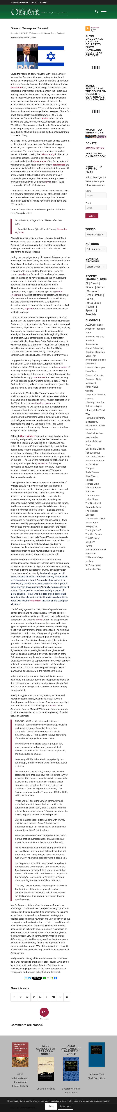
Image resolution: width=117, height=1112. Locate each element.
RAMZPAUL (91, 476)
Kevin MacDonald (28, 37)
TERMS (34, 2)
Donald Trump (50, 33)
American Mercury (94, 336)
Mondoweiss (91, 437)
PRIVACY (44, 2)
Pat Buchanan (92, 452)
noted (45, 118)
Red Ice (89, 479)
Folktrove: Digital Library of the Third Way (95, 410)
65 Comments (35, 33)
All (87, 283)
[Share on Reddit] (60, 997)
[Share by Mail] (67, 997)
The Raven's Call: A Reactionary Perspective (95, 522)
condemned (59, 164)
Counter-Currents (94, 375)
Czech (95, 283)
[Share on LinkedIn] (40, 997)
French (101, 287)
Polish (89, 298)
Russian (90, 306)
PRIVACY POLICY (94, 460)
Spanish (90, 310)
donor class (39, 161)
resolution (16, 87)
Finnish (89, 287)
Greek (89, 295)
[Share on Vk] (53, 997)
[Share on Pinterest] (34, 997)
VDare (88, 545)
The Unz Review (93, 534)
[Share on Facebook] (14, 997)
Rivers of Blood (93, 487)
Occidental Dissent (95, 448)
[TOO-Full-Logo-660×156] (40, 11)
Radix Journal (92, 472)
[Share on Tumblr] (47, 997)
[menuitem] (20, 2)
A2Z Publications (94, 324)
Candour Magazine (95, 352)
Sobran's (89, 491)
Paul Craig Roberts (95, 456)
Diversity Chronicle (95, 402)
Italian (99, 295)
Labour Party (48, 154)
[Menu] (102, 11)
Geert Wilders (27, 436)
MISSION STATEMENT (19, 2)
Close (51, 1106)
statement (36, 600)
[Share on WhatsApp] (27, 997)
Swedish (90, 314)
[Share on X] (20, 997)
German (92, 291)
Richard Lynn (92, 483)
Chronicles (90, 363)
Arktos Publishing (94, 348)
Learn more (65, 1106)
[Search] (95, 11)
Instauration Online (95, 425)
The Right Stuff (93, 530)
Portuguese (92, 302)
